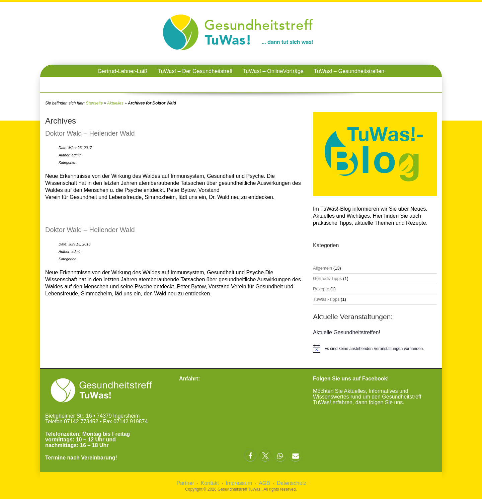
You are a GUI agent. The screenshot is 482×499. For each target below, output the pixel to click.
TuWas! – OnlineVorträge (273, 71)
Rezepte (321, 288)
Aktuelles (115, 103)
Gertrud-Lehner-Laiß (123, 71)
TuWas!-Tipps (326, 299)
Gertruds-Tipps (327, 278)
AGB (264, 483)
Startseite (94, 103)
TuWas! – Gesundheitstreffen (349, 71)
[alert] (375, 349)
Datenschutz (292, 483)
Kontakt (210, 483)
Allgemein (322, 268)
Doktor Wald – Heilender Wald (90, 133)
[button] (250, 455)
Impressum (239, 483)
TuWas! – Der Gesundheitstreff (195, 71)
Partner (185, 483)
